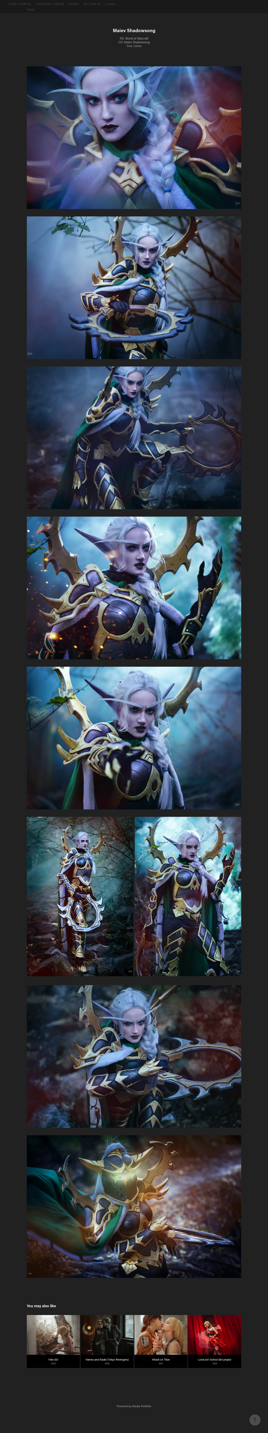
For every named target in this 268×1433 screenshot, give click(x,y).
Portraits (73, 4)
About (30, 9)
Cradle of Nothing (19, 4)
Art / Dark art (92, 4)
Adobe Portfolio (141, 1406)
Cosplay (110, 4)
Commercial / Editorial (49, 4)
